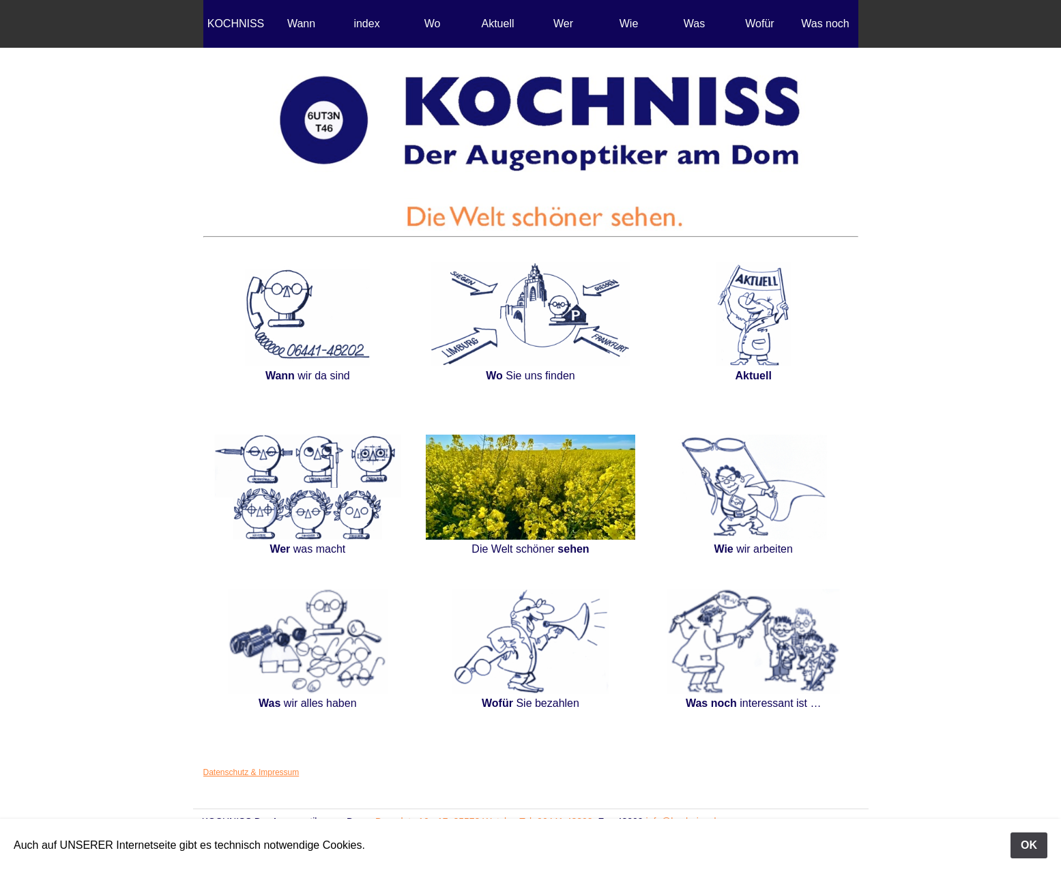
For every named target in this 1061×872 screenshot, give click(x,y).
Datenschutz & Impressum (251, 772)
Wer (563, 23)
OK (1029, 845)
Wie (629, 23)
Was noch (825, 23)
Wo (432, 23)
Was (694, 23)
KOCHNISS (236, 23)
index (366, 23)
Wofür (759, 23)
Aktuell (497, 23)
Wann (301, 23)
